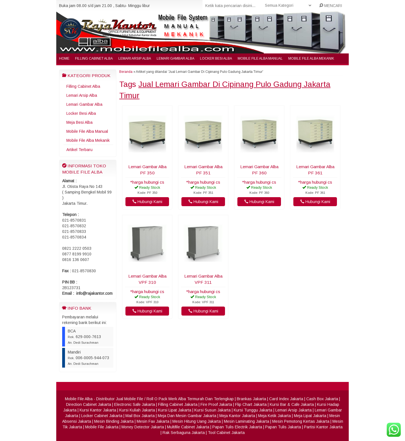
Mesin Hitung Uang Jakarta (196, 421)
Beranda (125, 72)
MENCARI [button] (330, 5)
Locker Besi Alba (216, 58)
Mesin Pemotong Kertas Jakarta (300, 421)
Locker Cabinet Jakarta (101, 415)
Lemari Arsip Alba (134, 58)
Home (64, 58)
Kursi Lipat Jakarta (174, 410)
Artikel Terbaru (79, 149)
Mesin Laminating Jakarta (246, 421)
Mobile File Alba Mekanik (311, 58)
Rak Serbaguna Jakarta (184, 432)
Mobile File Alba (79, 399)
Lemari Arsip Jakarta (293, 410)
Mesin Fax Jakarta (153, 421)
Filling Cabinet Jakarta (177, 404)
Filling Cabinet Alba (94, 58)
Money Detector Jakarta (143, 427)
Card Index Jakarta (286, 399)
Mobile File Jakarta (101, 427)
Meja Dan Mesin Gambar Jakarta (187, 415)
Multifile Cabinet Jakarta (188, 427)
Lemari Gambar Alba (175, 58)
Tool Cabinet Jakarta (226, 432)
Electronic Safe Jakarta (134, 404)
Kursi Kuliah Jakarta (137, 410)
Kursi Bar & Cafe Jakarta (292, 404)
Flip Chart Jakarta (251, 404)
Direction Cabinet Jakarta (88, 404)
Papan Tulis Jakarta (283, 427)
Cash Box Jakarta (322, 399)
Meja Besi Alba (79, 122)
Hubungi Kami (147, 201)
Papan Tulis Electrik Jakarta (237, 427)
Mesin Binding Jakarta (114, 421)
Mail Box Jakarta (140, 415)
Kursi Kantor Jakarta (98, 410)
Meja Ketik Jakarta (274, 415)
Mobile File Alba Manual (260, 58)
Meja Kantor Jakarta (237, 415)
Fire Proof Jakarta (216, 404)
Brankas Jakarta (251, 399)
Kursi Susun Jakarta (212, 410)
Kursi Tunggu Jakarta (253, 410)
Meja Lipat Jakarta (310, 415)
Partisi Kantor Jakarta (323, 427)
